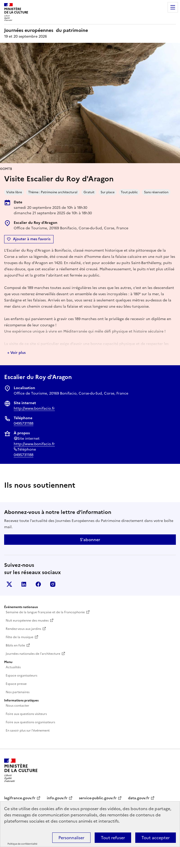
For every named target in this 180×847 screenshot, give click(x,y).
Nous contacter (17, 705)
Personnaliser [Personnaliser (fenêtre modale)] (71, 838)
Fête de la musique (19, 637)
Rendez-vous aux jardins (23, 628)
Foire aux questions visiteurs (26, 714)
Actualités (13, 667)
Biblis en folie (15, 645)
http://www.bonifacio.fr (34, 408)
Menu (173, 7)
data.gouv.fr (138, 798)
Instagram (53, 584)
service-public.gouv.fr (98, 798)
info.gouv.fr (57, 798)
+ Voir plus (16, 352)
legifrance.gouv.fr (19, 798)
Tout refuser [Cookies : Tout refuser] (113, 838)
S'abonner (90, 539)
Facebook (38, 584)
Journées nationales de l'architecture (33, 653)
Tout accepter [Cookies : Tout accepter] (155, 838)
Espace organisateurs (21, 675)
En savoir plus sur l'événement (28, 730)
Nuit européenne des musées (27, 620)
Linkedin (24, 584)
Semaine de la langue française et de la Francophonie (45, 612)
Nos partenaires (17, 692)
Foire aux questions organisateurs (30, 722)
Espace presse (16, 683)
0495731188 (23, 423)
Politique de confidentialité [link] (22, 844)
